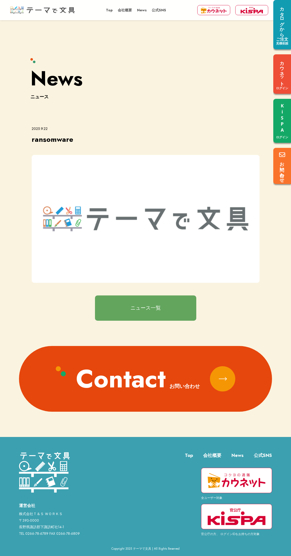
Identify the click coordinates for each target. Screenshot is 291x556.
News (142, 10)
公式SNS (159, 10)
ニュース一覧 (145, 308)
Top (109, 10)
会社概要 (125, 10)
